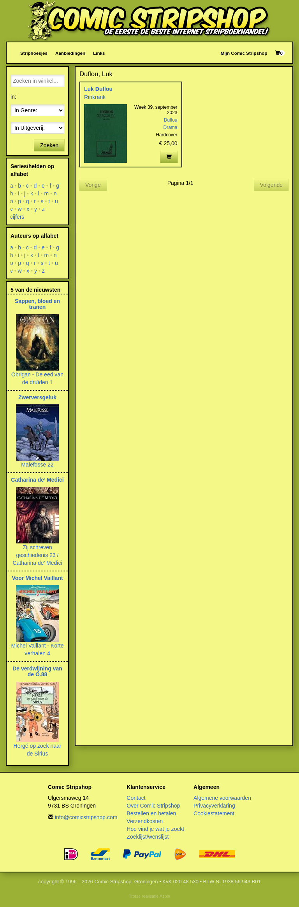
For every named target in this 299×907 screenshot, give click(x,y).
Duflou (171, 120)
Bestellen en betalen (151, 813)
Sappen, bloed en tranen (37, 304)
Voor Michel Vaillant (37, 578)
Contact (136, 798)
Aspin (165, 896)
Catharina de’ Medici (37, 480)
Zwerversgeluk (37, 397)
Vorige (93, 185)
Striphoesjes (33, 53)
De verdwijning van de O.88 (37, 671)
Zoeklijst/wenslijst (148, 837)
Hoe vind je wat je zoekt (155, 829)
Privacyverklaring (214, 806)
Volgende (271, 185)
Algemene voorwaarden (222, 798)
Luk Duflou (98, 89)
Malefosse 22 (37, 464)
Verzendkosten (145, 821)
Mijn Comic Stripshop (244, 53)
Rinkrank (95, 97)
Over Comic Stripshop (153, 806)
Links (99, 53)
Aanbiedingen (70, 53)
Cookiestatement (213, 813)
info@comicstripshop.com (86, 817)
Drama (170, 127)
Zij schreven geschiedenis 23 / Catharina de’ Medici (37, 555)
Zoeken (49, 145)
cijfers (17, 217)
